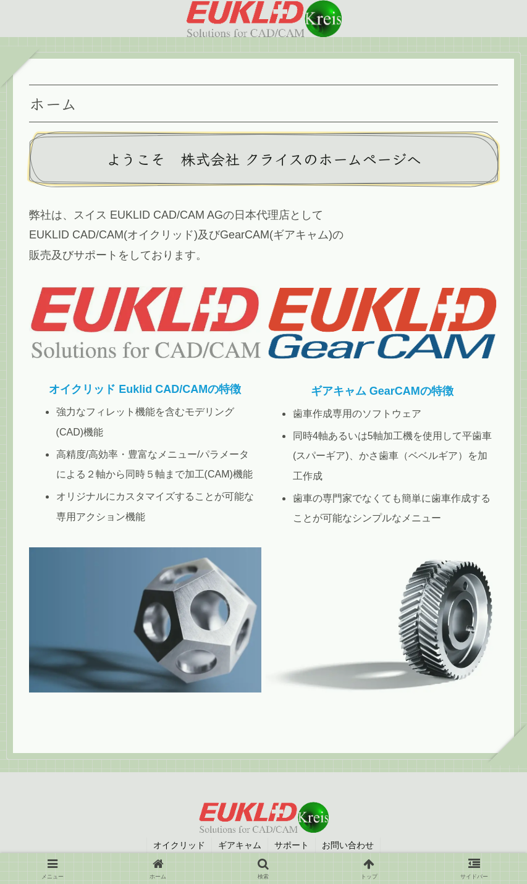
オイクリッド (179, 845)
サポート (291, 845)
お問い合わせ (348, 845)
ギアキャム (239, 845)
